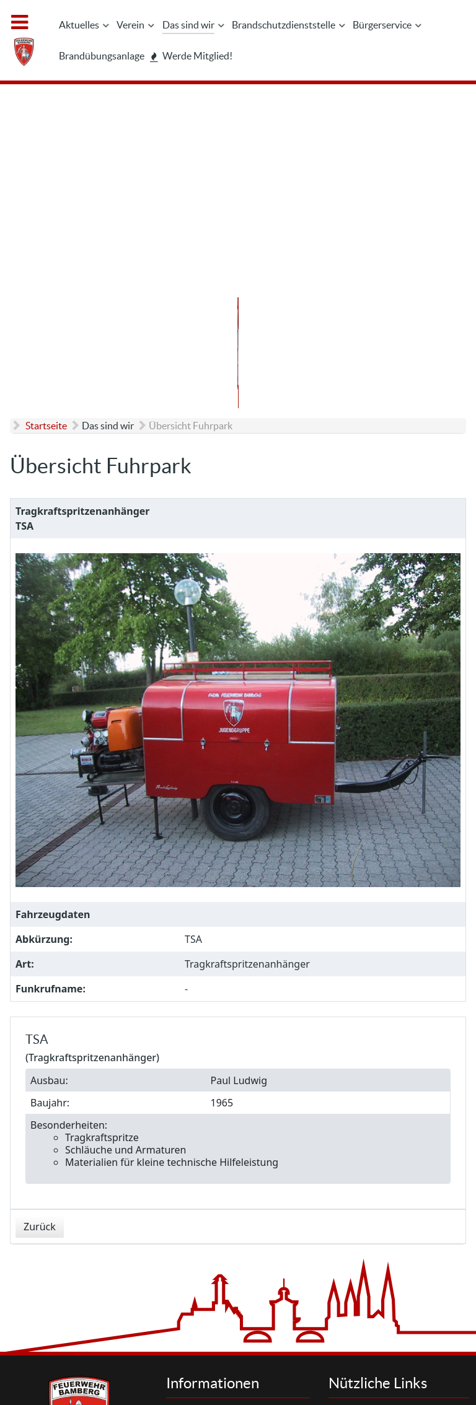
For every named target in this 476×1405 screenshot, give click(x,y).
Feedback (210, 1295)
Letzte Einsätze (383, 1228)
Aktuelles (371, 1214)
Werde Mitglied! (385, 1255)
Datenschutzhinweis (232, 1228)
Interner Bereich (295, 1367)
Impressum (214, 1214)
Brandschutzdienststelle (402, 1242)
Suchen (368, 1201)
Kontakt (207, 1201)
